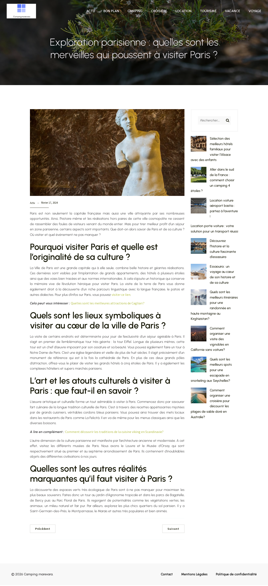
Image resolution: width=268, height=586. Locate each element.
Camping (135, 11)
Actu (90, 11)
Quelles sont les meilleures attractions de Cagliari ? (107, 304)
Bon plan (111, 11)
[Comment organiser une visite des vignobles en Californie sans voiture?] (198, 335)
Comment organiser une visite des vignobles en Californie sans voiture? (210, 339)
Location (183, 11)
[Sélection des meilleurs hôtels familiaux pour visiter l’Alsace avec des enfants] (198, 145)
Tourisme (208, 11)
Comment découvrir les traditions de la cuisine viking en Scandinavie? (114, 432)
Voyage (255, 11)
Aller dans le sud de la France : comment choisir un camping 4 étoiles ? (212, 181)
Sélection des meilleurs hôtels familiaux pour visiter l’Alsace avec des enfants (212, 150)
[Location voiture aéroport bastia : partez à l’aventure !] (198, 207)
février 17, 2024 (49, 203)
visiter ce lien (121, 295)
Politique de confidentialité (236, 575)
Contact (167, 575)
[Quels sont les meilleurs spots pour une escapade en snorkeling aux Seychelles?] (198, 366)
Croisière (159, 11)
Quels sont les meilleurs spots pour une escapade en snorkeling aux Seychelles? (211, 370)
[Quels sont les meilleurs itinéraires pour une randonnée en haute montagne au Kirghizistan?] (198, 298)
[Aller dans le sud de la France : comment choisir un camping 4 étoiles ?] (198, 176)
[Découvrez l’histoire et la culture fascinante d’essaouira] (198, 247)
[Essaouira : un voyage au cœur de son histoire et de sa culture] (198, 273)
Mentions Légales (194, 575)
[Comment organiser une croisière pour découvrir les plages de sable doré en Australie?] (198, 397)
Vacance (232, 11)
